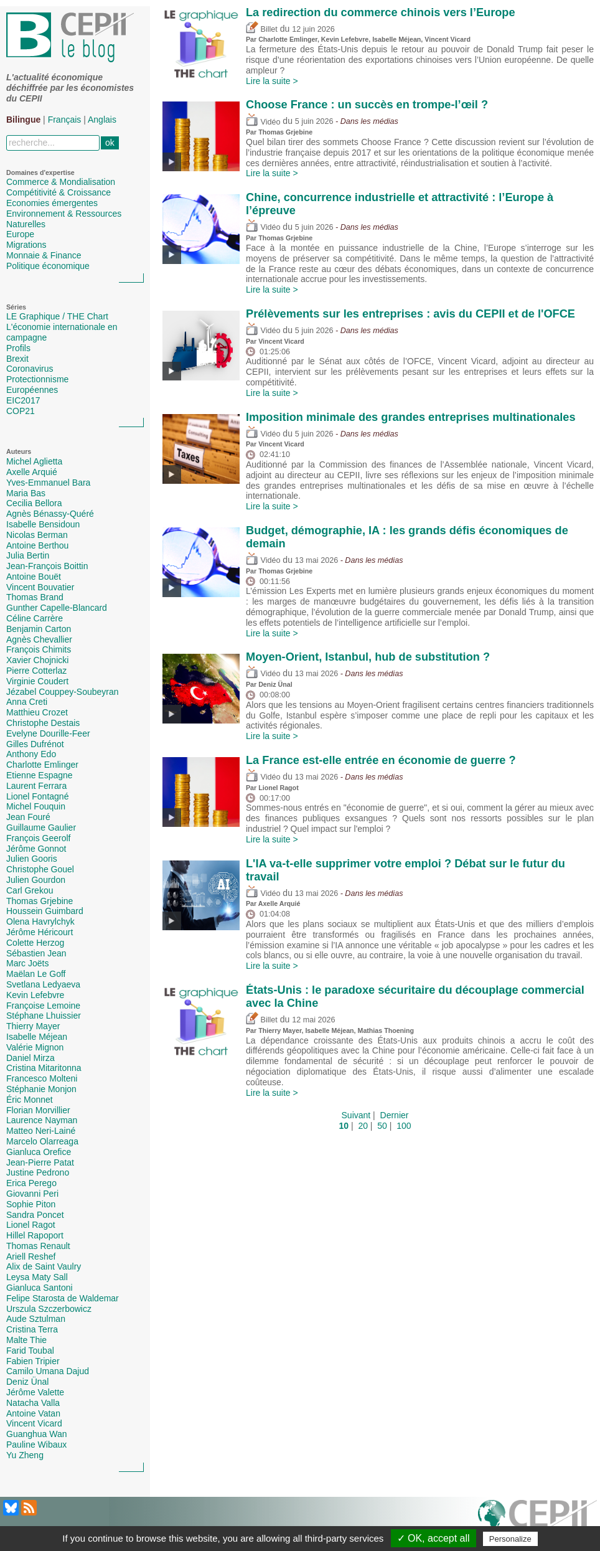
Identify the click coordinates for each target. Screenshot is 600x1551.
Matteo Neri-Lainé (40, 1131)
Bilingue (23, 120)
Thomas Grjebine (39, 901)
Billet (262, 29)
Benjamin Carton (38, 629)
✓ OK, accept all (433, 1538)
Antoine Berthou (37, 545)
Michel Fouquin (35, 806)
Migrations (26, 245)
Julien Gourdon (35, 880)
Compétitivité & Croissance (58, 192)
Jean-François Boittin (47, 566)
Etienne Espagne (39, 775)
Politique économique (48, 266)
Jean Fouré (28, 817)
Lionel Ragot (30, 1225)
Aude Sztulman (35, 1319)
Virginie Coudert (37, 681)
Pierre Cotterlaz (36, 671)
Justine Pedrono (37, 1172)
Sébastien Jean (36, 953)
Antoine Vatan (33, 1413)
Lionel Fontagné (37, 796)
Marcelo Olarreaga (42, 1141)
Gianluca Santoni (39, 1288)
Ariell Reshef (30, 1256)
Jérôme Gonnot (36, 849)
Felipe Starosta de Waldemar (62, 1298)
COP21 (20, 411)
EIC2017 (23, 400)
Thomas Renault (38, 1246)
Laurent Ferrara (36, 786)
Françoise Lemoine (43, 1006)
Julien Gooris (31, 859)
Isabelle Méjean (36, 1037)
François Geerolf (38, 838)
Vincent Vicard (34, 1423)
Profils (18, 348)
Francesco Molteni (41, 1078)
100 (403, 1126)
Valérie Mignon (34, 1047)
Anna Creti (26, 702)
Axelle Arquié (31, 472)
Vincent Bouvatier (40, 587)
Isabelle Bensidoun (43, 524)
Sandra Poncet (35, 1215)
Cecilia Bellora (34, 503)
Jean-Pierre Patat (40, 1162)
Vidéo (263, 122)
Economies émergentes (52, 203)
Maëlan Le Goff (35, 974)
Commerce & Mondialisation (60, 182)
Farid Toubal (30, 1350)
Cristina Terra (32, 1329)
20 (363, 1126)
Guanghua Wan (36, 1434)
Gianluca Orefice (38, 1152)
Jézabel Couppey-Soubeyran (62, 692)
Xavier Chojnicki (37, 660)
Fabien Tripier (33, 1361)
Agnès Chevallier (39, 639)
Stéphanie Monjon (41, 1089)
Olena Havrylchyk (40, 921)
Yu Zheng (25, 1455)
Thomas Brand (34, 597)
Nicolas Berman (37, 535)
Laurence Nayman (41, 1120)
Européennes (32, 390)
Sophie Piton (30, 1204)
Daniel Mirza (30, 1058)
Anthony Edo (31, 754)
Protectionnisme (37, 379)
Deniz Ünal (27, 1382)
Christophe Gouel (40, 869)
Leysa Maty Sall (37, 1277)
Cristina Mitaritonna (44, 1068)
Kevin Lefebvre (35, 995)
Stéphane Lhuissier (43, 1016)
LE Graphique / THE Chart (57, 316)
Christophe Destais (43, 723)
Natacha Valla (33, 1403)
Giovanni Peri (32, 1194)
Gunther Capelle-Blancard (56, 608)
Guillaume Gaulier (41, 827)
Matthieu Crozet (37, 712)
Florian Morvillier (38, 1110)
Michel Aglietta (34, 461)
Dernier (394, 1115)
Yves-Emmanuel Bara (48, 483)
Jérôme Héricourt (39, 932)
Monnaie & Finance (44, 255)
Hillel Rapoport (34, 1235)
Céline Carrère (34, 618)
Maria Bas (25, 493)
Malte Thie (26, 1340)
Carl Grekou (29, 890)
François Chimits (38, 649)
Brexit (17, 359)
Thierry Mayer (33, 1026)
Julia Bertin (27, 555)
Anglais (102, 120)
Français (65, 120)
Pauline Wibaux (36, 1445)
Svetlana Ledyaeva (43, 984)
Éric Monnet (29, 1100)
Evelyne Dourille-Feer (48, 733)
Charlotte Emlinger (42, 765)
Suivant (356, 1115)
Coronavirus (29, 369)
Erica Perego (31, 1183)
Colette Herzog (35, 943)
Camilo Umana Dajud (47, 1371)
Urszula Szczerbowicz (48, 1309)
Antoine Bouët (33, 577)
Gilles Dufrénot (35, 744)
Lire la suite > (272, 81)
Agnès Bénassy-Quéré (50, 514)
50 (382, 1126)
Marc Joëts (27, 963)
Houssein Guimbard (44, 911)
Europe (20, 234)
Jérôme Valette (35, 1392)
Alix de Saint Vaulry (43, 1266)
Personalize (510, 1539)
